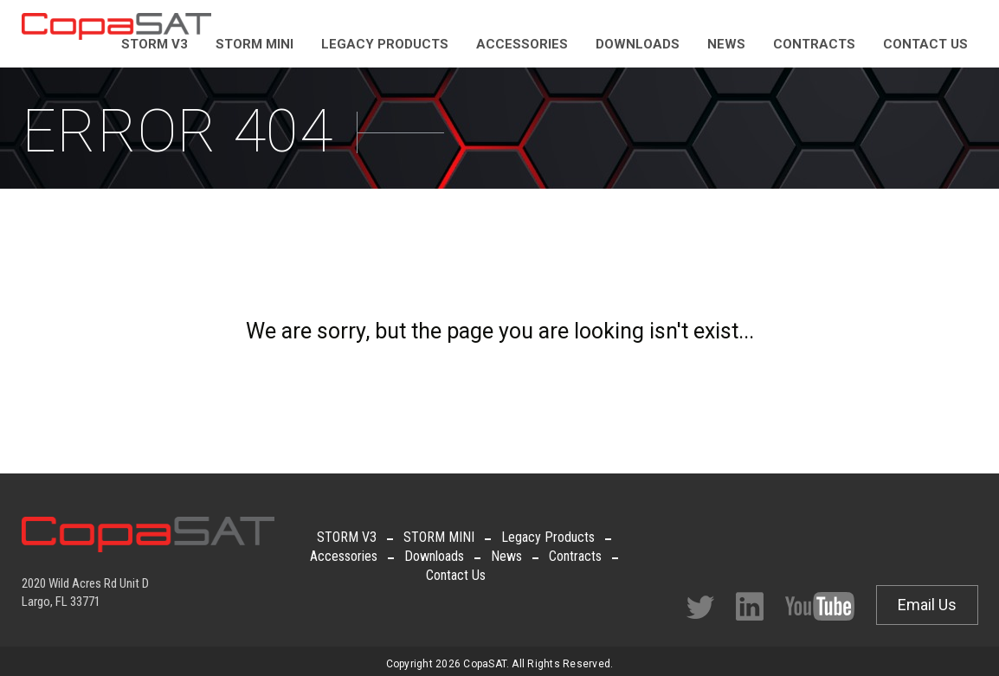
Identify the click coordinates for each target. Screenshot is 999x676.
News (506, 556)
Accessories (343, 556)
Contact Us (456, 575)
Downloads (434, 556)
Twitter (700, 607)
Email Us (927, 605)
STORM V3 (347, 537)
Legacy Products (548, 537)
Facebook (750, 606)
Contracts (575, 556)
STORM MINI (438, 537)
